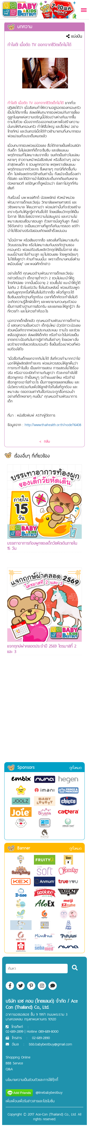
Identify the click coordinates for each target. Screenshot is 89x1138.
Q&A (9, 1069)
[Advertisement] (44, 715)
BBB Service (14, 1063)
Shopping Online (18, 1057)
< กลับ (44, 441)
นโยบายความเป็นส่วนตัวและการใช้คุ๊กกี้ (32, 1080)
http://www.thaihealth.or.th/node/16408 (53, 425)
